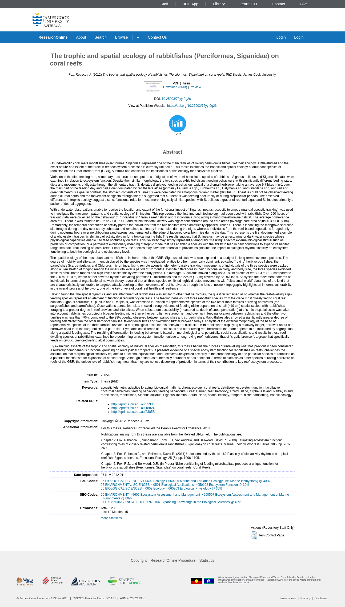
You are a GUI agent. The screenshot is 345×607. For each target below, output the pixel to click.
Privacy (305, 598)
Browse (121, 37)
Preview (195, 87)
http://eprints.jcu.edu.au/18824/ (133, 408)
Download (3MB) (175, 87)
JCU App (190, 4)
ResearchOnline (53, 37)
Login (281, 37)
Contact (278, 4)
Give (304, 4)
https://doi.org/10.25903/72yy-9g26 (191, 106)
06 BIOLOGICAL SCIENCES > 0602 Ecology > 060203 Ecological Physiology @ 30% (161, 488)
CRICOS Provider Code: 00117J (94, 598)
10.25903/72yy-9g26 (176, 99)
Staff (164, 4)
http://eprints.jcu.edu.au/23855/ (133, 412)
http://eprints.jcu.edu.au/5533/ (132, 404)
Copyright (139, 560)
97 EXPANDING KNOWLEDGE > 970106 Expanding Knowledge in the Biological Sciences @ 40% (171, 502)
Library (219, 4)
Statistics (206, 560)
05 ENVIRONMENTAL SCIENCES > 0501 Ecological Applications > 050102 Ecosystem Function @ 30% (175, 485)
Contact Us (157, 37)
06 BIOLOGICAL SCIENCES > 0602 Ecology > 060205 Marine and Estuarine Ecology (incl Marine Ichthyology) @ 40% (185, 481)
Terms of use (287, 598)
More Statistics (111, 518)
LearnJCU (248, 4)
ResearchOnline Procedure (173, 560)
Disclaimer (321, 598)
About (81, 37)
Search (100, 37)
